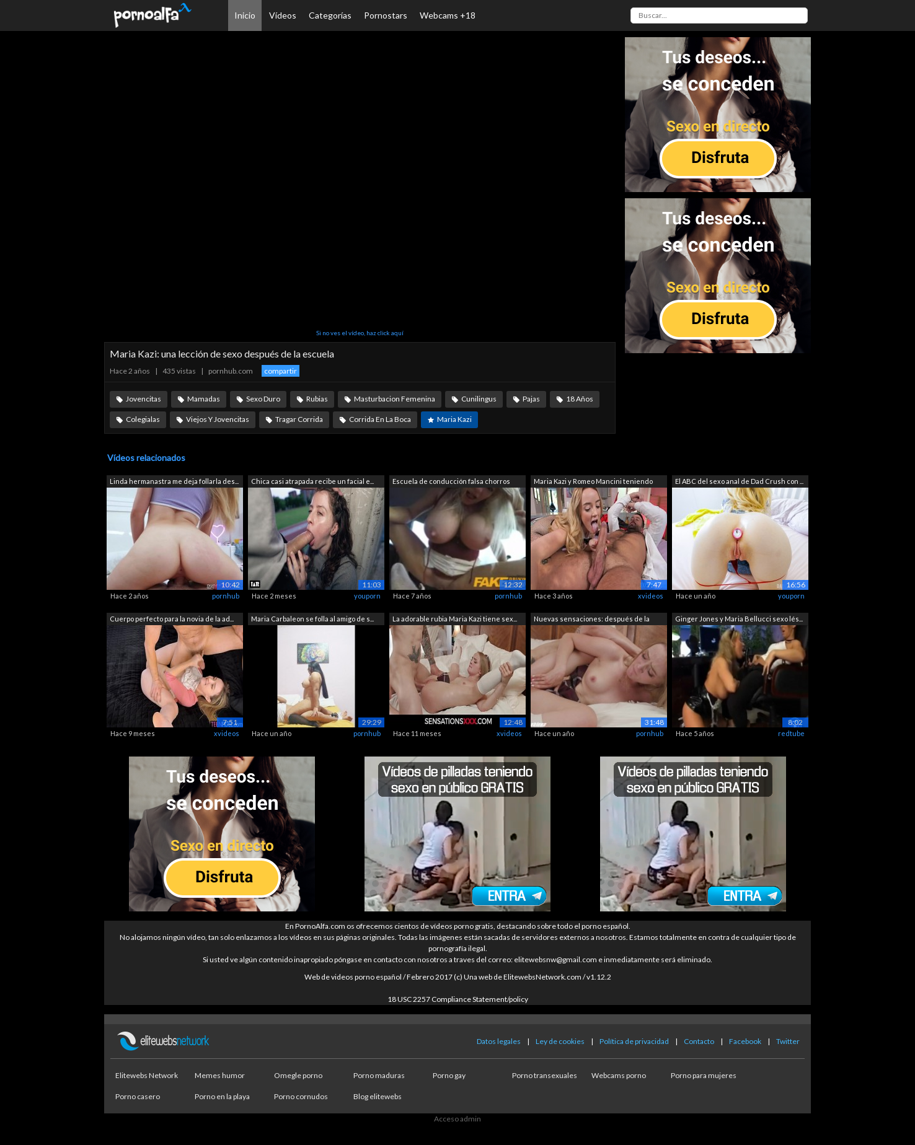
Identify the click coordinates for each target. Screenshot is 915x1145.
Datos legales (499, 1041)
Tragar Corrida (299, 419)
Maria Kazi (454, 419)
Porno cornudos (301, 1096)
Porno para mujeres (703, 1075)
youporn (367, 596)
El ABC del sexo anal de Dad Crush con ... (739, 481)
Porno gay (449, 1075)
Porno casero (137, 1096)
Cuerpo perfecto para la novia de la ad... (172, 619)
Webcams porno (618, 1075)
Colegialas (143, 419)
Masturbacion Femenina (394, 398)
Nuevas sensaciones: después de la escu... (592, 620)
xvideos (650, 596)
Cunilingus (479, 398)
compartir (280, 370)
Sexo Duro (263, 398)
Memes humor (220, 1075)
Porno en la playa (222, 1096)
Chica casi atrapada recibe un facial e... (312, 481)
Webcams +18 (447, 15)
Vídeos (282, 15)
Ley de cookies (560, 1041)
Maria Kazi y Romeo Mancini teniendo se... (593, 482)
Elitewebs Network (146, 1075)
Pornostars (385, 15)
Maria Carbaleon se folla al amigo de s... (312, 619)
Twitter (788, 1041)
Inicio (244, 15)
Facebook (745, 1041)
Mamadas (203, 398)
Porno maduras (379, 1075)
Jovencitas (143, 398)
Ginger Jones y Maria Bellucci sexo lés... (739, 619)
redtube (791, 733)
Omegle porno (298, 1075)
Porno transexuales (544, 1075)
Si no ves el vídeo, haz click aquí (360, 332)
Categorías (330, 15)
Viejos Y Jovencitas (217, 419)
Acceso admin (457, 1118)
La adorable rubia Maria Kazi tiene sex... (454, 619)
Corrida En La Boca (380, 419)
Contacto (699, 1041)
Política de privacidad (634, 1041)
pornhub (225, 596)
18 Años (579, 398)
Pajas (531, 398)
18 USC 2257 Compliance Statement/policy (457, 999)
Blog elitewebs (377, 1096)
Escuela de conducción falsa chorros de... (451, 482)
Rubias (317, 398)
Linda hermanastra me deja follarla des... (174, 481)
